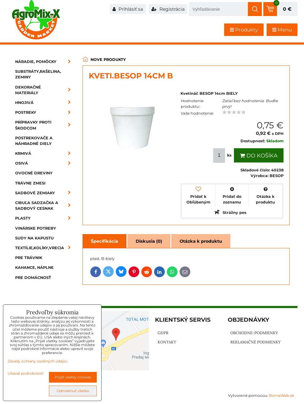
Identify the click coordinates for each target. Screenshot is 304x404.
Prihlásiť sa (128, 9)
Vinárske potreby (35, 228)
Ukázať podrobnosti (25, 373)
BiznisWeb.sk (281, 395)
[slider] (234, 112)
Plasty (45, 218)
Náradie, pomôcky (45, 62)
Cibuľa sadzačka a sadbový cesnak (45, 205)
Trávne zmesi (30, 183)
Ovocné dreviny (34, 173)
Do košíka (259, 155)
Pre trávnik (28, 257)
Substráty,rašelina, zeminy (38, 74)
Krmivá (45, 153)
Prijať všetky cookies (73, 377)
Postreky (45, 112)
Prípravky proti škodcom (45, 125)
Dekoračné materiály (45, 90)
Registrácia (168, 9)
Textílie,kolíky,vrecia (45, 248)
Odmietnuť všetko (73, 391)
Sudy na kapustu (34, 238)
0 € (287, 9)
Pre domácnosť (33, 277)
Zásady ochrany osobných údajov (38, 361)
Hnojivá (45, 103)
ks (223, 155)
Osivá (45, 163)
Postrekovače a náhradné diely (34, 141)
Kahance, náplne (34, 267)
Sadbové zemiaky (45, 193)
